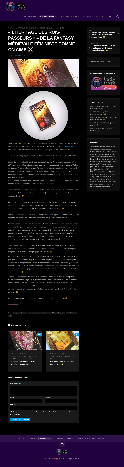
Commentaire (15, 384)
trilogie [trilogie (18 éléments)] (112, 179)
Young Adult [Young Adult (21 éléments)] (94, 181)
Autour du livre (88, 16)
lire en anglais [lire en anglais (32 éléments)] (107, 162)
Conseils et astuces (68, 16)
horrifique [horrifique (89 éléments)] (102, 159)
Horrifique (15, 358)
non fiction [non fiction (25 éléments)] (98, 164)
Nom (12, 397)
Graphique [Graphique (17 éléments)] (106, 156)
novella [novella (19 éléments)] (104, 164)
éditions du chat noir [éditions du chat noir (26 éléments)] (104, 181)
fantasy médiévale (34, 313)
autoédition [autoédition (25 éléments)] (94, 149)
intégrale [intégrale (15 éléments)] (109, 159)
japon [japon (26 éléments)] (114, 159)
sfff (10, 316)
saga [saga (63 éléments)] (100, 171)
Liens (102, 16)
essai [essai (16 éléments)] (114, 151)
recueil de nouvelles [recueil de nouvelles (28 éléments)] (97, 169)
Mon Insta (32, 16)
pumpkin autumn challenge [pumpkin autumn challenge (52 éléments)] (101, 166)
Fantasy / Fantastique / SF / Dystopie (22, 28)
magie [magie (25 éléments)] (115, 162)
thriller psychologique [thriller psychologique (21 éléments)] (103, 179)
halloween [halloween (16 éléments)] (112, 156)
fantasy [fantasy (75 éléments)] (113, 154)
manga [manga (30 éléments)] (92, 164)
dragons (16, 313)
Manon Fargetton (58, 28)
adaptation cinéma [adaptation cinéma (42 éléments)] (97, 146)
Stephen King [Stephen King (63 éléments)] (96, 177)
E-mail (48, 397)
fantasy (23, 313)
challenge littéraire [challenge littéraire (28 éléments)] (96, 151)
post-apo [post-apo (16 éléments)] (109, 164)
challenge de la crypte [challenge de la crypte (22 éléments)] (104, 149)
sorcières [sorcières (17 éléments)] (113, 174)
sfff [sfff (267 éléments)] (108, 173)
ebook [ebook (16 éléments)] (111, 151)
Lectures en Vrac (46, 16)
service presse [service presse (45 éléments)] (109, 171)
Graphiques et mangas (27, 356)
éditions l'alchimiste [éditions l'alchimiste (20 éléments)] (99, 184)
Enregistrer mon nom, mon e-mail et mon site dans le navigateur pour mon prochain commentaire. (41, 413)
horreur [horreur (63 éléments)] (93, 159)
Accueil (22, 16)
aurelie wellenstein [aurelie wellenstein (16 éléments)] (110, 146)
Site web (13, 404)
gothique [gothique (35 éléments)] (100, 156)
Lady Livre (13, 55)
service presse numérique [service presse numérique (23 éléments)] (97, 174)
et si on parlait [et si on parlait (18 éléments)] (94, 154)
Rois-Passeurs (71, 313)
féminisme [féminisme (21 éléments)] (93, 156)
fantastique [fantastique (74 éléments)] (104, 154)
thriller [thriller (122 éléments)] (106, 176)
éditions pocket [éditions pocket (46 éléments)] (103, 186)
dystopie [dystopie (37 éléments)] (106, 151)
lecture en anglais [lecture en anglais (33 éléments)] (96, 162)
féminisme (46, 313)
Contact (110, 16)
